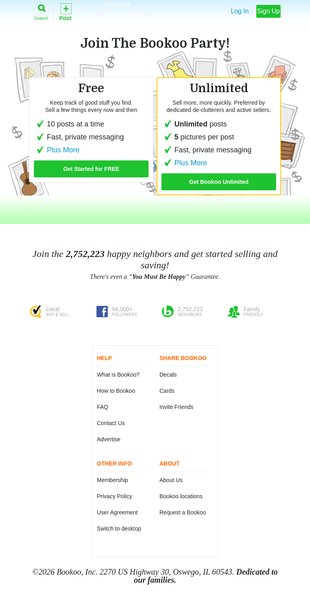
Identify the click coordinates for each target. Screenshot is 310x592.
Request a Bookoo (182, 512)
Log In (240, 11)
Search (41, 10)
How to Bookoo (116, 391)
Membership (112, 480)
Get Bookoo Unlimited (219, 182)
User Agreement (117, 512)
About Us (171, 480)
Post (65, 11)
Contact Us (111, 423)
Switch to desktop (119, 528)
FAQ (102, 407)
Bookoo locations (181, 496)
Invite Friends (176, 407)
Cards (166, 391)
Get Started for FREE (91, 169)
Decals (168, 374)
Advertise (108, 439)
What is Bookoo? (118, 374)
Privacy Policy (114, 496)
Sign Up (268, 11)
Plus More (184, 162)
